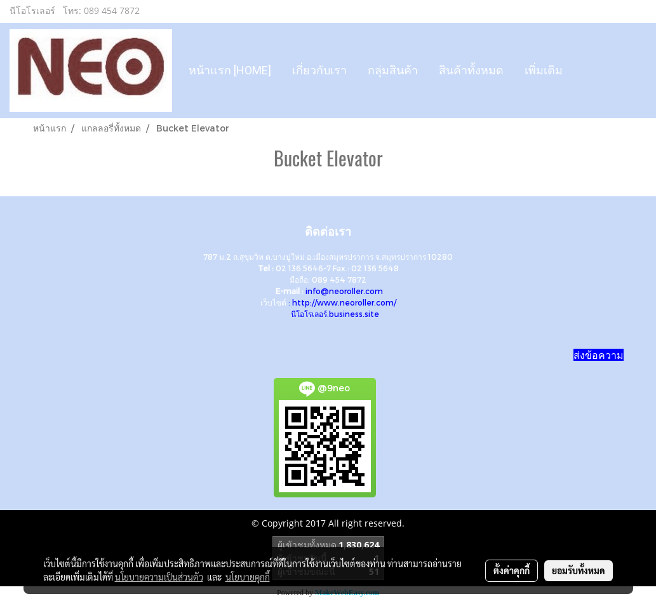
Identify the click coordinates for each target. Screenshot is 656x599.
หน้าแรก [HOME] (230, 70)
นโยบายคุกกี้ (247, 576)
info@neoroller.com (344, 290)
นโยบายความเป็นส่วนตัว (159, 576)
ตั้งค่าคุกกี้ (511, 570)
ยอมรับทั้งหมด (578, 570)
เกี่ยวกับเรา (319, 70)
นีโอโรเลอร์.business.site (335, 313)
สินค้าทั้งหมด (471, 70)
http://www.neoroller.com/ (344, 302)
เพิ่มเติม (544, 70)
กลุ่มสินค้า (393, 70)
